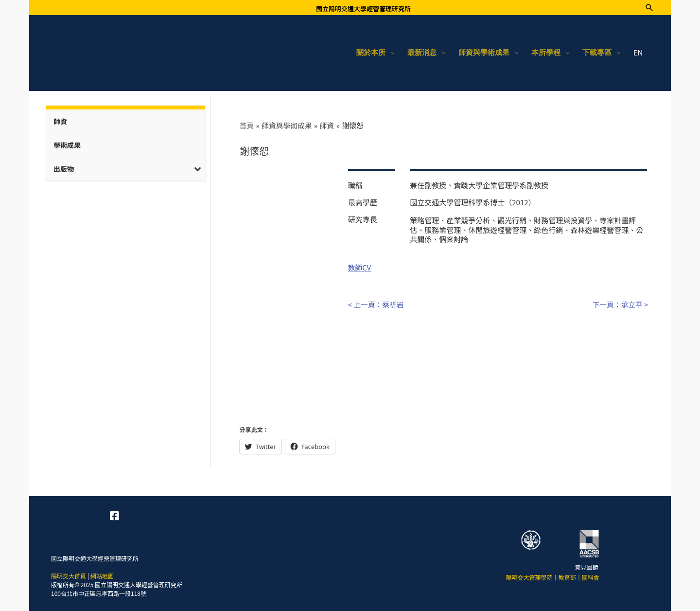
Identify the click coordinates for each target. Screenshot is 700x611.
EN (638, 52)
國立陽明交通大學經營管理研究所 (363, 8)
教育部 (567, 575)
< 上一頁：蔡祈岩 (376, 303)
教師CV (359, 266)
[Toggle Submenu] (198, 168)
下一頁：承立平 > (620, 303)
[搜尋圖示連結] (649, 7)
